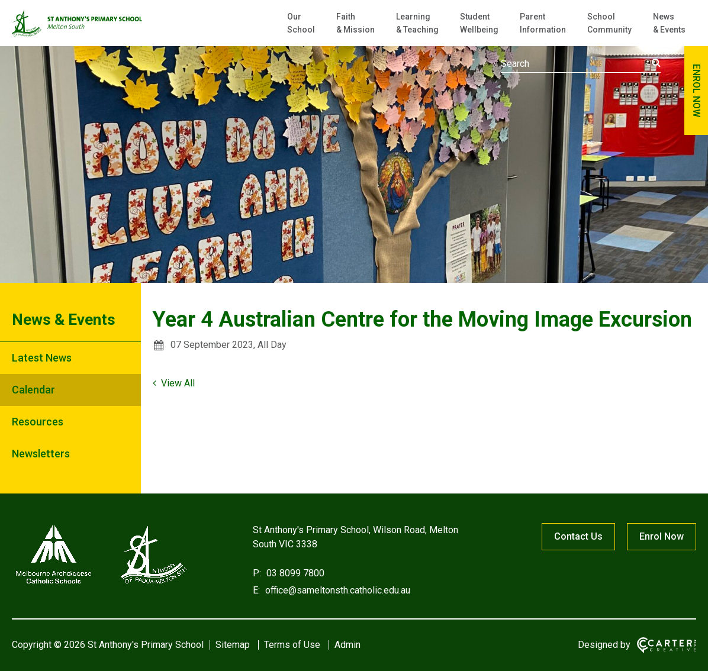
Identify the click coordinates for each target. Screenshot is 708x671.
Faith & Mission (355, 23)
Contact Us (578, 536)
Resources (37, 421)
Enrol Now (661, 536)
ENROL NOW (696, 90)
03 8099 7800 (294, 573)
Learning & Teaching (417, 23)
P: (257, 573)
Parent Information (543, 23)
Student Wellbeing (479, 23)
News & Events (669, 23)
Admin (347, 644)
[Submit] (656, 63)
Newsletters (41, 453)
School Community (609, 23)
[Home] (100, 583)
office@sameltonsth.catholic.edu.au (336, 590)
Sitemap (232, 644)
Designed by (604, 644)
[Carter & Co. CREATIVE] (666, 645)
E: (256, 590)
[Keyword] (581, 64)
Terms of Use (292, 644)
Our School (301, 23)
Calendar (33, 389)
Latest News (42, 357)
